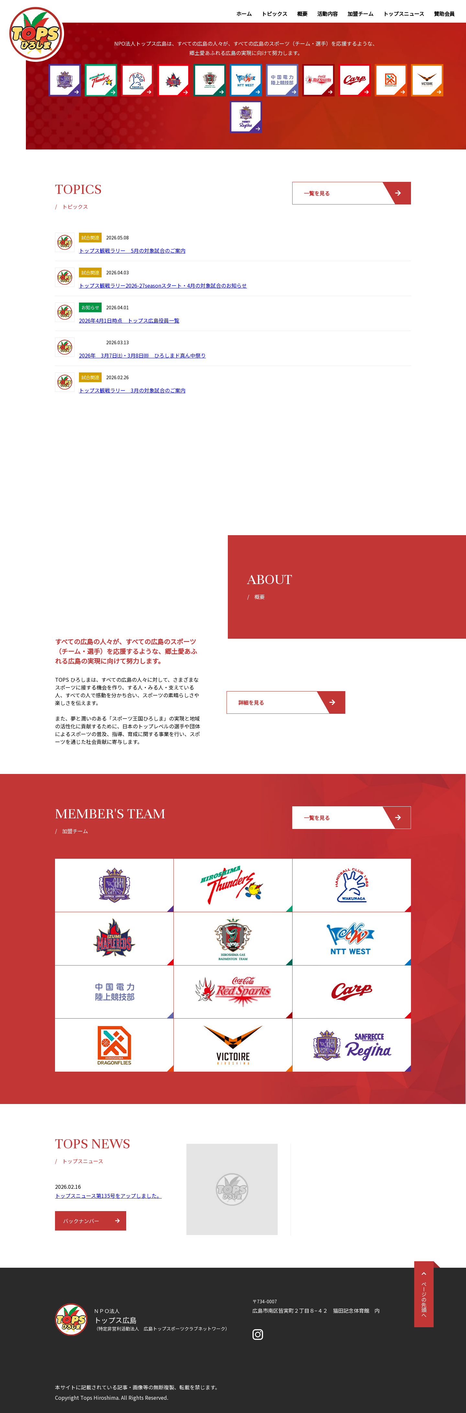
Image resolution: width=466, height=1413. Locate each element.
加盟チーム (360, 13)
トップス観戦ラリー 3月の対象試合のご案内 (132, 390)
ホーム (244, 13)
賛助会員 (444, 13)
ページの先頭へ (424, 1294)
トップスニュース (403, 13)
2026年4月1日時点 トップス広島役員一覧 (129, 320)
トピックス (274, 13)
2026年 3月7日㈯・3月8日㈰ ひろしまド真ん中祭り (142, 355)
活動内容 (327, 13)
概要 (302, 13)
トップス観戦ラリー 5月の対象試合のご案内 (132, 250)
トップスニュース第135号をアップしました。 (108, 1195)
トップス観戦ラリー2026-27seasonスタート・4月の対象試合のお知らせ (163, 285)
